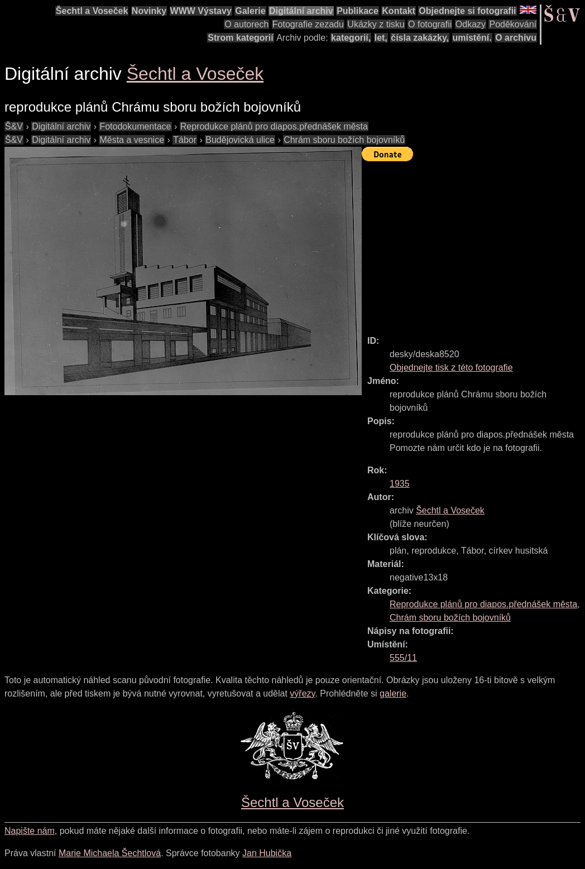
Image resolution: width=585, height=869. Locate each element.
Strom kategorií (240, 37)
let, (381, 37)
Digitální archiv (301, 11)
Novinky (149, 11)
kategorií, (351, 37)
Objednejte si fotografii (467, 11)
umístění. (472, 37)
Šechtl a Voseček (92, 11)
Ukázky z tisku (375, 24)
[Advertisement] (473, 243)
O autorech (246, 24)
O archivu (515, 37)
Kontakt (398, 11)
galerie (393, 693)
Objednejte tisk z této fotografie (451, 367)
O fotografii (430, 24)
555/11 (403, 657)
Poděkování (512, 24)
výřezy (302, 693)
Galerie (250, 11)
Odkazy (470, 24)
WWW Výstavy (201, 11)
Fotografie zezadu (308, 24)
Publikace (357, 11)
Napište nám (29, 831)
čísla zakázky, (420, 37)
